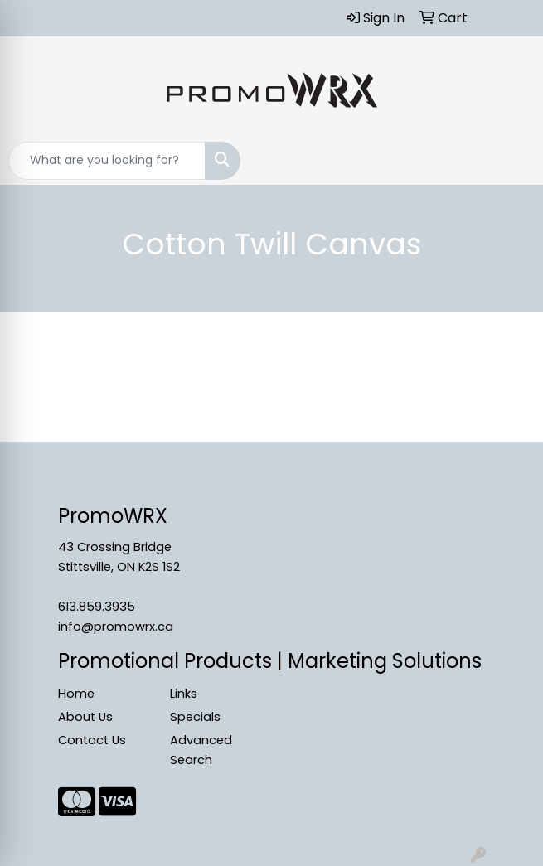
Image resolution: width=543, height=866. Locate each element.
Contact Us (92, 740)
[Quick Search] (107, 161)
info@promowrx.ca (115, 626)
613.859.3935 (96, 606)
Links (183, 693)
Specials (195, 717)
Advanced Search (201, 750)
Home (76, 693)
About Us (85, 717)
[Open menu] (509, 160)
